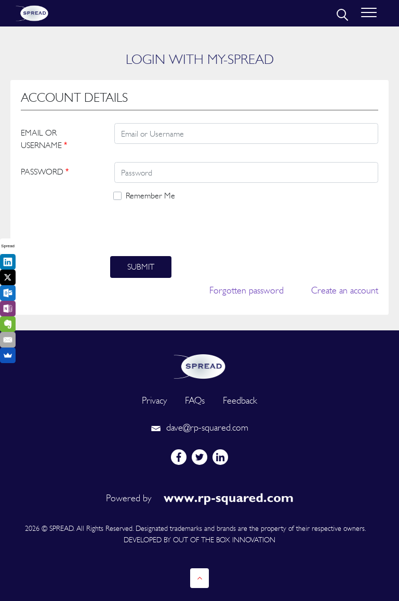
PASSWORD (45, 172)
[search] (341, 13)
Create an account (344, 290)
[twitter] (199, 457)
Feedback (240, 400)
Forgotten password (246, 290)
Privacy (154, 400)
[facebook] (179, 457)
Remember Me (150, 196)
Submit (140, 267)
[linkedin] (220, 457)
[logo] (199, 365)
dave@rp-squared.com (199, 427)
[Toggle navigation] (368, 13)
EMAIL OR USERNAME (44, 139)
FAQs (195, 400)
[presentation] (189, 229)
